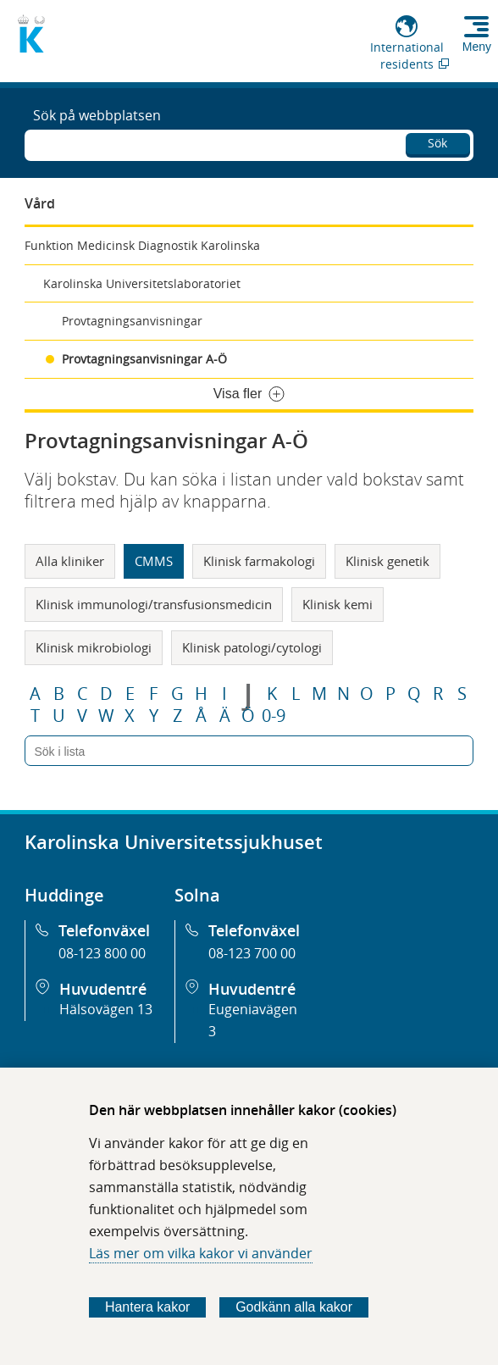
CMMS (154, 560)
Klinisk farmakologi (259, 560)
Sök (437, 143)
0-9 (273, 716)
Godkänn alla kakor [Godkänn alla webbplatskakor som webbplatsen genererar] (293, 1307)
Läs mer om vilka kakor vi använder (201, 1253)
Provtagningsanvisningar (132, 321)
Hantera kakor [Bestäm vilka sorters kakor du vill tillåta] (148, 1307)
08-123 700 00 (252, 953)
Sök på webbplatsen (97, 115)
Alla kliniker (70, 560)
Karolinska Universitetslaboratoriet (142, 283)
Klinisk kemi (337, 604)
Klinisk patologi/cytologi (252, 647)
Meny (476, 46)
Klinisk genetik (387, 560)
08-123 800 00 (102, 953)
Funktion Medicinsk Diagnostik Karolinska (142, 245)
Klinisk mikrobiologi (94, 647)
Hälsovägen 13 (105, 1009)
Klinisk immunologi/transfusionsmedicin (154, 604)
